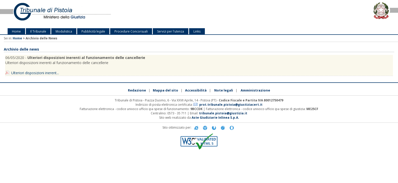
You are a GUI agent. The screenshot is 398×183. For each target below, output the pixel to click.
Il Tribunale (38, 31)
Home (16, 31)
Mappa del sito (165, 90)
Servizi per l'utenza (170, 31)
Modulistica (64, 31)
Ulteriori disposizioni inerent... (35, 72)
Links (197, 31)
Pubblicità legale (93, 31)
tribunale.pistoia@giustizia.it (223, 113)
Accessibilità (196, 90)
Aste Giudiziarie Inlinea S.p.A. (215, 117)
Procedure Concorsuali (131, 31)
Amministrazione (255, 90)
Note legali (223, 90)
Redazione (137, 90)
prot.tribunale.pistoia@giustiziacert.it (230, 104)
